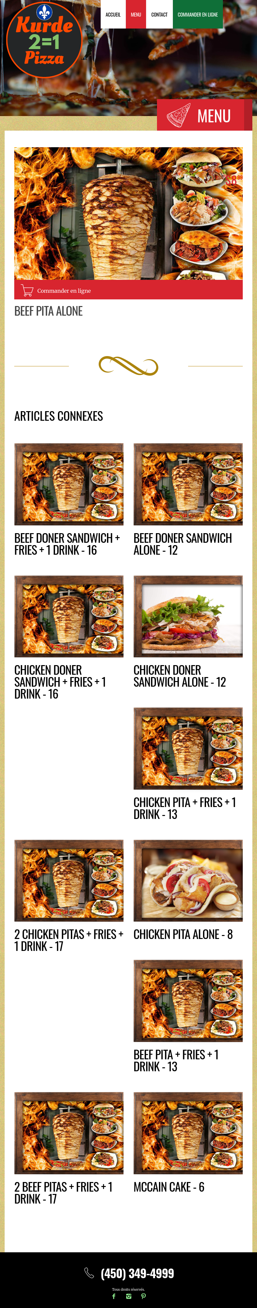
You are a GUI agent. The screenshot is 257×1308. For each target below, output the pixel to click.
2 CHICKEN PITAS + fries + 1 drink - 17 (68, 939)
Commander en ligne (198, 14)
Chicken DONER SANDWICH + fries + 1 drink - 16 (60, 681)
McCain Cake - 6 (168, 1186)
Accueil (113, 14)
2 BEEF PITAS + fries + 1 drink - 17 (63, 1192)
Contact (159, 14)
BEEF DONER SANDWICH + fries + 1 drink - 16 (67, 543)
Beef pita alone (48, 310)
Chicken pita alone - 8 (183, 933)
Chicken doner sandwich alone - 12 (179, 675)
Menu (136, 14)
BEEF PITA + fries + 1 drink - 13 (176, 1060)
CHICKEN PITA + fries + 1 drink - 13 (184, 807)
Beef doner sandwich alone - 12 (182, 543)
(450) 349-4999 (128, 1272)
